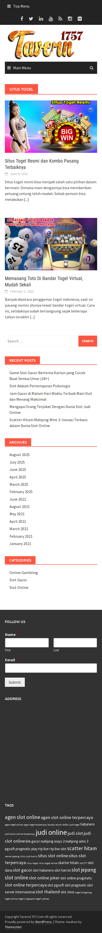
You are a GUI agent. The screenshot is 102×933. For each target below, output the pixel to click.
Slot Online (18, 587)
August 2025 (19, 454)
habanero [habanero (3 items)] (87, 824)
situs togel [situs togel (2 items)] (32, 863)
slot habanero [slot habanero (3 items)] (43, 870)
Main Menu (22, 67)
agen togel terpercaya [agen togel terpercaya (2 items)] (35, 824)
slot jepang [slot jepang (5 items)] (84, 869)
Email (11, 659)
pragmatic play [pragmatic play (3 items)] (26, 848)
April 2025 (17, 477)
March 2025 (18, 484)
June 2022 (17, 499)
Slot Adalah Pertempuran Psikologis (39, 385)
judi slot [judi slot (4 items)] (75, 833)
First (7, 650)
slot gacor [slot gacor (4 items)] (22, 870)
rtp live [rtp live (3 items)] (43, 848)
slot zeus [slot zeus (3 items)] (67, 892)
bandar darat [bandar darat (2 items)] (54, 824)
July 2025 (17, 462)
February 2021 (21, 536)
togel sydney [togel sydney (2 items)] (42, 898)
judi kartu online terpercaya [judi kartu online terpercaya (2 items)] (20, 834)
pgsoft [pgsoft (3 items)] (10, 848)
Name (11, 634)
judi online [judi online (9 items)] (51, 832)
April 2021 (17, 521)
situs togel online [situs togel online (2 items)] (48, 863)
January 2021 (20, 543)
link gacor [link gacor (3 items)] (33, 841)
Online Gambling (23, 572)
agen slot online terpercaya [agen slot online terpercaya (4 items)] (67, 817)
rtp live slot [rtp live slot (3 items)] (57, 848)
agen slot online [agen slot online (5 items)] (22, 817)
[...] (26, 199)
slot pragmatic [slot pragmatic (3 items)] (75, 885)
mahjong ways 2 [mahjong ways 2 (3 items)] (53, 841)
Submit (15, 682)
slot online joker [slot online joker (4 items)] (44, 878)
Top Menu (21, 6)
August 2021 (19, 506)
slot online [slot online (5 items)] (16, 877)
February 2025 (21, 491)
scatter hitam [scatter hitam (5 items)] (82, 848)
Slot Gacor (18, 579)
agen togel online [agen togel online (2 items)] (14, 824)
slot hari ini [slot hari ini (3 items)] (63, 870)
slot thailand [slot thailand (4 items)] (48, 891)
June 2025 (17, 469)
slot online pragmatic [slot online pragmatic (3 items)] (76, 878)
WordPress (43, 922)
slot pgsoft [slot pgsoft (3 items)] (55, 885)
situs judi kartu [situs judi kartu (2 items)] (28, 856)
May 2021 (17, 513)
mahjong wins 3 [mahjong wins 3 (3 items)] (76, 841)
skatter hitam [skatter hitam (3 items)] (68, 862)
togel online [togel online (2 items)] (11, 898)
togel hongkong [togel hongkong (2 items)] (83, 892)
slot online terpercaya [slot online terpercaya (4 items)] (26, 885)
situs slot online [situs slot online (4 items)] (53, 855)
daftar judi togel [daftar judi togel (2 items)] (71, 824)
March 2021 (18, 528)
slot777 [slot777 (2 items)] (83, 863)
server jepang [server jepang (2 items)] (12, 856)
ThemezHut (13, 927)
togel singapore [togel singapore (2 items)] (26, 898)
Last (56, 650)
